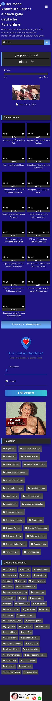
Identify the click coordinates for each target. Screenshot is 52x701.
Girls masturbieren (33, 496)
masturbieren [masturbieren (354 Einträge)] (10, 632)
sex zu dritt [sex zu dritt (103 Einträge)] (10, 666)
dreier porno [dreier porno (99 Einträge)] (37, 598)
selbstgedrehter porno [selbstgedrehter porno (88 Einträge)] (36, 655)
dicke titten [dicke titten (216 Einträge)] (10, 598)
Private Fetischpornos (37, 528)
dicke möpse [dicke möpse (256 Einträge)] (39, 592)
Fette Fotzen (11, 496)
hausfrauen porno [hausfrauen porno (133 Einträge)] (27, 615)
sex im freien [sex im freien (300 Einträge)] (10, 661)
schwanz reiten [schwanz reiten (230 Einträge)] (32, 649)
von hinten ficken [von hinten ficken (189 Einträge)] (12, 672)
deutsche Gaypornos (36, 464)
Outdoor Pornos (13, 528)
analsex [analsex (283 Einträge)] (26, 575)
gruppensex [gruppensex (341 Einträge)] (30, 609)
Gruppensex (11, 504)
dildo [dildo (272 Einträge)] (23, 598)
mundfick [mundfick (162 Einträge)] (27, 632)
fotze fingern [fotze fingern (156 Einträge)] (23, 604)
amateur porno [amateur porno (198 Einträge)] (42, 570)
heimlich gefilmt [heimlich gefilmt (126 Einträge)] (34, 621)
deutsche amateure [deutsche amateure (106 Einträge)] (27, 587)
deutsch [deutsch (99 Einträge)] (8, 587)
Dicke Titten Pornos (14, 480)
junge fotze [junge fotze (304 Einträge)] (10, 626)
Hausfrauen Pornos (14, 512)
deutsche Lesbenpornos (16, 472)
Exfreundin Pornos (14, 488)
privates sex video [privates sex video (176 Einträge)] (30, 638)
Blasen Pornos (12, 464)
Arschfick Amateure (31, 448)
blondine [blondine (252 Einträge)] (21, 581)
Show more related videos (26, 324)
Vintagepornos (12, 552)
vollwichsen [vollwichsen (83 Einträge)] (26, 666)
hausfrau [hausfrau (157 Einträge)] (9, 615)
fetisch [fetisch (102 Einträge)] (8, 604)
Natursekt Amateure (14, 520)
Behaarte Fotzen (31, 456)
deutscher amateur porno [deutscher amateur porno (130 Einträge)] (16, 592)
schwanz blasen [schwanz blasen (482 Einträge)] (12, 649)
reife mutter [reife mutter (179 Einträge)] (33, 644)
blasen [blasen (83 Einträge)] (8, 581)
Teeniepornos (40, 544)
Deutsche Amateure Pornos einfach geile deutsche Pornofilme (16, 14)
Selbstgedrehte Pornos (15, 544)
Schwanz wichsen (37, 536)
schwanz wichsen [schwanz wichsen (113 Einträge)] (12, 655)
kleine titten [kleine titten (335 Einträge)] (43, 626)
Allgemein (10, 448)
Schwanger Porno (13, 536)
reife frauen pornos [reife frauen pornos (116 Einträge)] (13, 644)
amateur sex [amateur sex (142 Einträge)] (10, 575)
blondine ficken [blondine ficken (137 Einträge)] (38, 581)
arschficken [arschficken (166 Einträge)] (41, 575)
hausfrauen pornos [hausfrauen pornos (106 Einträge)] (13, 621)
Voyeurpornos (33, 552)
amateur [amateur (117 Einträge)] (25, 570)
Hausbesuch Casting (34, 504)
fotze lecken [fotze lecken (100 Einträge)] (40, 604)
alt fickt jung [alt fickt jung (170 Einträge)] (10, 570)
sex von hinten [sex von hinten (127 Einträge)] (29, 661)
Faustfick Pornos (37, 488)
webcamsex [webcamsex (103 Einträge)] (32, 672)
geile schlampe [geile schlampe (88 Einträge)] (11, 609)
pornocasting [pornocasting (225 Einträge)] (10, 638)
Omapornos (37, 520)
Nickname (14, 366)
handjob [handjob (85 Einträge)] (45, 609)
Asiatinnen (10, 456)
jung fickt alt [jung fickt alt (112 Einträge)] (27, 626)
